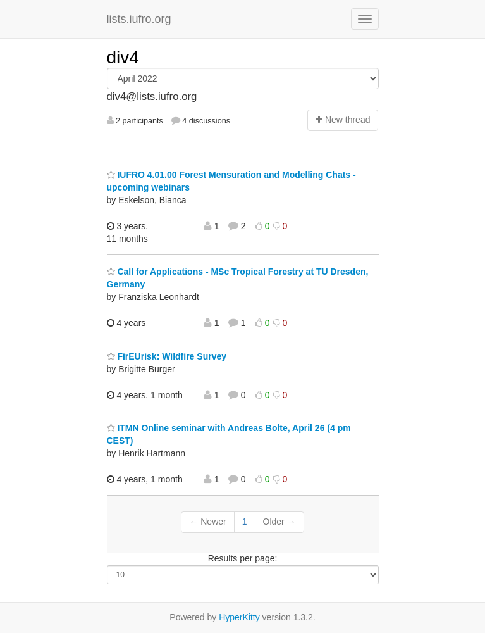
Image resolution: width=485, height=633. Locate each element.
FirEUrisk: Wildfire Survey (166, 356)
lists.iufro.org (139, 19)
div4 (123, 57)
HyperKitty (239, 617)
